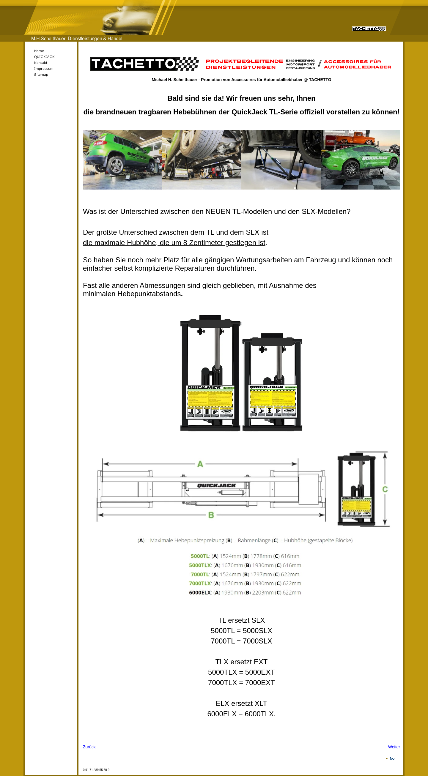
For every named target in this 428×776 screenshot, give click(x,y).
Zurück (89, 747)
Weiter (394, 747)
